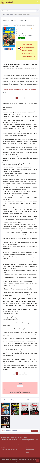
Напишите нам (12, 392)
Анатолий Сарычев (25, 31)
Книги (7, 14)
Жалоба (20, 385)
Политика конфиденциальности (32, 450)
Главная (3, 14)
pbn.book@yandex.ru (13, 449)
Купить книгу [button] (21, 38)
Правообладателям (30, 449)
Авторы (27, 452)
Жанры (27, 453)
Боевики (11, 14)
